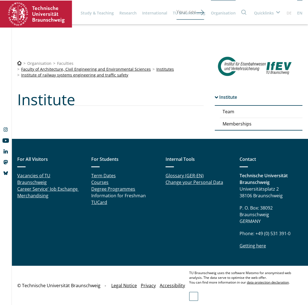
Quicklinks (264, 13)
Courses (100, 182)
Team (228, 112)
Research (128, 13)
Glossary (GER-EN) (185, 176)
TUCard (99, 202)
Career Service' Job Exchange (48, 189)
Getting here (253, 246)
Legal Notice (124, 285)
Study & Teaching (97, 13)
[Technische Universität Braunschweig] (19, 63)
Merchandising (32, 196)
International (154, 13)
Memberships (237, 124)
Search (244, 12)
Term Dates (103, 176)
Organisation (223, 13)
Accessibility (172, 285)
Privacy (148, 285)
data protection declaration (268, 282)
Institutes (165, 69)
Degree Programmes (113, 189)
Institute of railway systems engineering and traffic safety (74, 75)
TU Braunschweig (189, 13)
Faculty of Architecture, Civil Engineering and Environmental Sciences (86, 69)
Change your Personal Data (194, 182)
